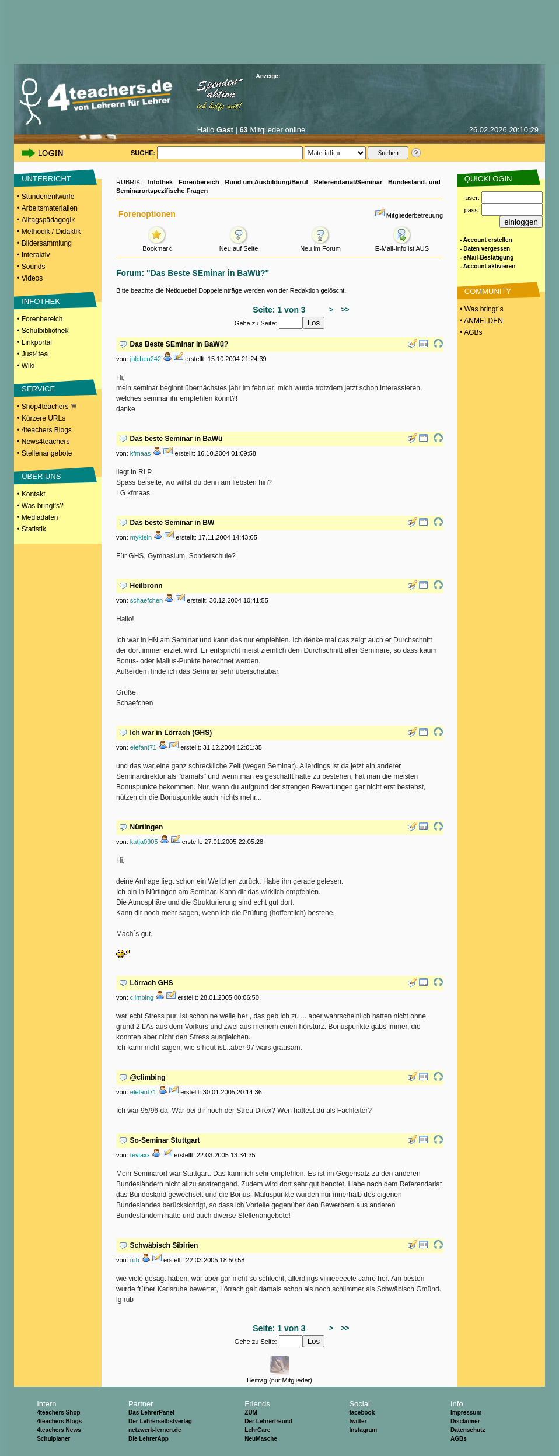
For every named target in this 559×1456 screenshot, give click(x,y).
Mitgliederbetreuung (414, 215)
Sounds (34, 266)
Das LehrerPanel (151, 1412)
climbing (141, 997)
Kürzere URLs (43, 418)
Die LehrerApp (148, 1439)
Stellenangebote (47, 453)
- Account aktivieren (487, 266)
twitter (357, 1421)
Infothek (160, 182)
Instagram (363, 1430)
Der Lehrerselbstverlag (160, 1421)
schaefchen (146, 600)
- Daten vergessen (485, 249)
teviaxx (140, 1155)
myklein (141, 537)
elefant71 (143, 747)
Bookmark (157, 245)
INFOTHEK (41, 301)
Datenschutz (467, 1430)
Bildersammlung (47, 243)
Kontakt (34, 494)
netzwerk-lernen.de (154, 1430)
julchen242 (145, 358)
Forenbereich (42, 319)
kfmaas (140, 453)
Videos (32, 278)
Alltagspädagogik (48, 220)
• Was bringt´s (481, 309)
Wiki (28, 366)
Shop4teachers (49, 406)
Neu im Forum (320, 245)
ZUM (250, 1412)
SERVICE (38, 388)
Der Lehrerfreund (268, 1421)
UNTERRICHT (46, 178)
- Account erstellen (486, 240)
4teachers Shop (58, 1412)
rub (134, 1260)
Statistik (34, 529)
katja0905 (144, 841)
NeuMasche (260, 1439)
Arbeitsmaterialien (50, 208)
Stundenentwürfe (48, 196)
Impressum (465, 1412)
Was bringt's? (43, 506)
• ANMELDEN (480, 321)
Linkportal (37, 342)
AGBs (458, 1439)
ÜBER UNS (41, 476)
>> (343, 310)
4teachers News (59, 1430)
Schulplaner (53, 1439)
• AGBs (470, 332)
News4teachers (46, 442)
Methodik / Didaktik (51, 232)
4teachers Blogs (47, 430)
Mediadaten (40, 517)
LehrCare (257, 1430)
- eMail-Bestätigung (486, 257)
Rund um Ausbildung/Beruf (266, 182)
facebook (362, 1412)
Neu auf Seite (238, 245)
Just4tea (35, 354)
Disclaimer (465, 1421)
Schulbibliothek (45, 331)
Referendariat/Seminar (348, 182)
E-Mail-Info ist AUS (402, 245)
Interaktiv (36, 255)
